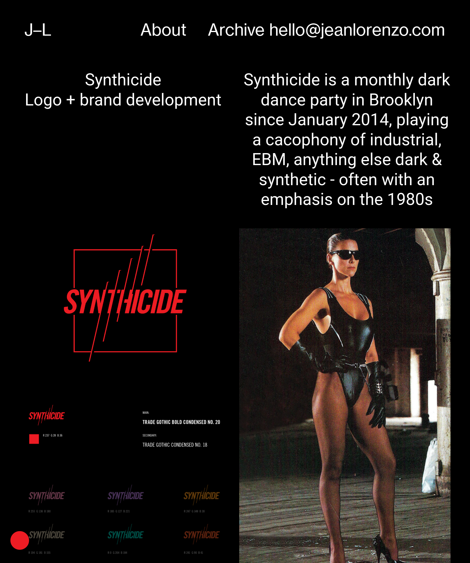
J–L (38, 29)
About (163, 29)
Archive (236, 29)
